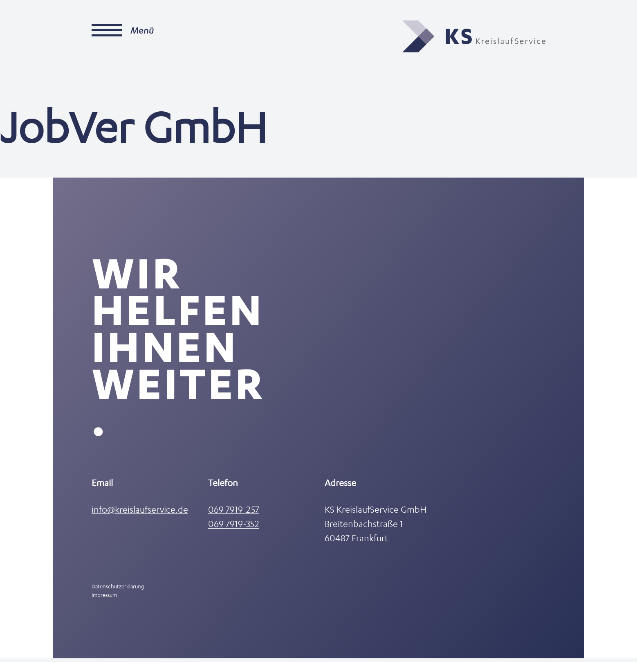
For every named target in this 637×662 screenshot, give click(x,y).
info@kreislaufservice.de (140, 512)
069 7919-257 (233, 512)
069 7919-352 (233, 527)
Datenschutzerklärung (118, 589)
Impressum (104, 598)
